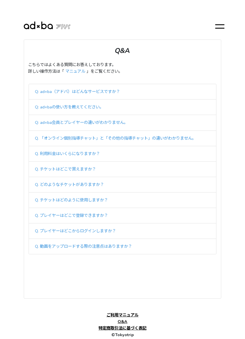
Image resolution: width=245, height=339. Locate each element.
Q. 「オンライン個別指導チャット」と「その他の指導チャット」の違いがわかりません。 (115, 138)
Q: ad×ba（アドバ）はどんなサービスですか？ (77, 91)
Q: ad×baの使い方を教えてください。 (69, 107)
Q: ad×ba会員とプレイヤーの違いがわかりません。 (81, 122)
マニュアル (75, 71)
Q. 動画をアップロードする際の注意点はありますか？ (83, 246)
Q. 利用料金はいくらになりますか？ (67, 153)
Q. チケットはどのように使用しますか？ (71, 200)
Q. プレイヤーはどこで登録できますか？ (71, 215)
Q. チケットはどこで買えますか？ (65, 169)
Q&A (122, 321)
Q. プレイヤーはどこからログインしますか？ (75, 231)
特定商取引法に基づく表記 (122, 328)
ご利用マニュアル (122, 315)
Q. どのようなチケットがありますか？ (69, 184)
